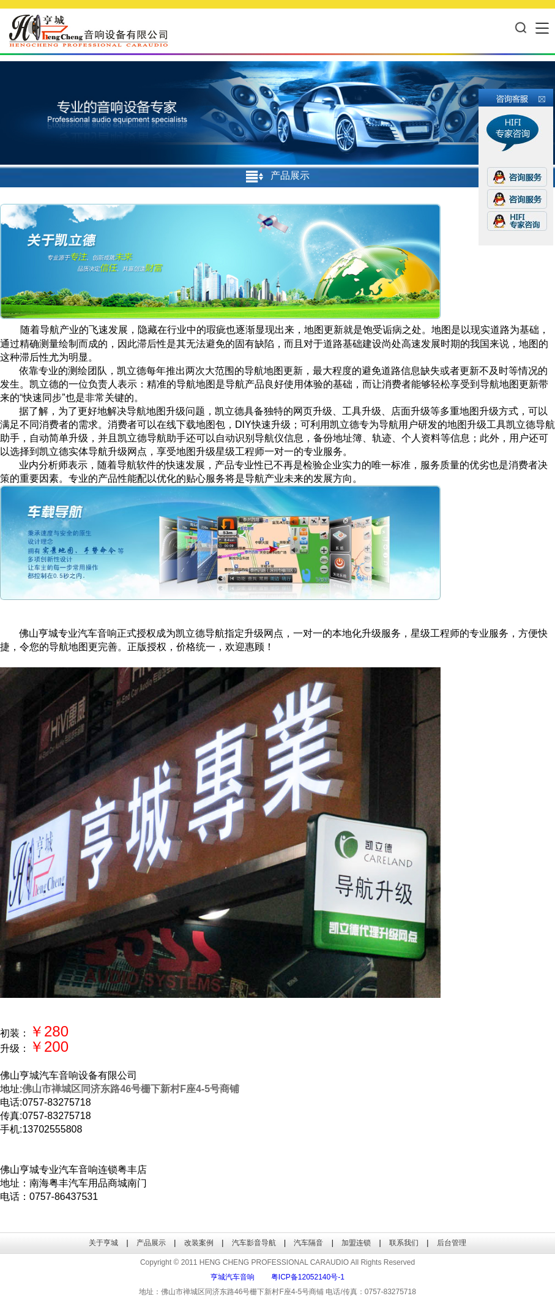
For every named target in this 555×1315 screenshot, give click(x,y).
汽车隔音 (308, 1242)
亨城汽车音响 (232, 1277)
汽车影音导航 (254, 1242)
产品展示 (151, 1242)
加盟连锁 (356, 1242)
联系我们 (404, 1242)
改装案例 (199, 1242)
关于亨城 (103, 1242)
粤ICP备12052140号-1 (308, 1277)
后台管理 (451, 1242)
